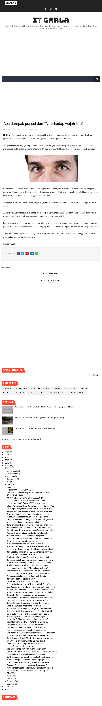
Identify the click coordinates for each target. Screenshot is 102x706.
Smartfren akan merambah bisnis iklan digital (26, 641)
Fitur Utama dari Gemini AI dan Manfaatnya (35, 428)
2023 (7, 457)
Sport (31, 393)
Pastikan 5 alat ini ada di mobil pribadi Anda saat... (27, 533)
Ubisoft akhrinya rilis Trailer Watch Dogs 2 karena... (27, 622)
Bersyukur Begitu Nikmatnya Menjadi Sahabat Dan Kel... (30, 611)
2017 (7, 465)
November (11, 474)
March (10, 679)
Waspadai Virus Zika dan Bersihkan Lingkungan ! (27, 665)
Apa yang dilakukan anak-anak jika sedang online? (27, 630)
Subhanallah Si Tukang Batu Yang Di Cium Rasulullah (29, 608)
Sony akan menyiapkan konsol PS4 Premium (25, 625)
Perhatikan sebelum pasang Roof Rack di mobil (26, 576)
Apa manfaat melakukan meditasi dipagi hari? (26, 536)
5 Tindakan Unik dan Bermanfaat (20, 490)
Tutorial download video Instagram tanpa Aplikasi (27, 600)
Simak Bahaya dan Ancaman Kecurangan (24, 606)
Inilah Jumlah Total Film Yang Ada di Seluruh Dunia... (28, 662)
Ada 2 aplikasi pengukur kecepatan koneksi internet (28, 546)
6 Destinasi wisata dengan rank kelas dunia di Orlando (29, 563)
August (10, 482)
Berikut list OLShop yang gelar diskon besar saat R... (28, 619)
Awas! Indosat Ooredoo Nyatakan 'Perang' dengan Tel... (30, 528)
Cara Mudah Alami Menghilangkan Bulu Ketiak (26, 654)
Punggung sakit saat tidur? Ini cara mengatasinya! (27, 517)
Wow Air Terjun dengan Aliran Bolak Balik (21, 439)
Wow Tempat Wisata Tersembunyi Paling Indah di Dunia (30, 668)
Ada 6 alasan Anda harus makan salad (23, 522)
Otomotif (57, 388)
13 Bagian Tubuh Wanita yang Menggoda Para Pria (28, 492)
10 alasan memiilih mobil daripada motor (24, 581)
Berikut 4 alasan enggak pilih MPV (21, 579)
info (33, 388)
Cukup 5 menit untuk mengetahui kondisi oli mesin (28, 573)
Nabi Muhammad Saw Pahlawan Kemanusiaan (26, 649)
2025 (7, 452)
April (9, 676)
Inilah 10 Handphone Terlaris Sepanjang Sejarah (27, 660)
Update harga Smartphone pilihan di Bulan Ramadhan (29, 598)
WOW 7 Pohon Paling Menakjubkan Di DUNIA (25, 498)
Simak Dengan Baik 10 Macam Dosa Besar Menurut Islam (31, 530)
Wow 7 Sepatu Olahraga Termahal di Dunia (24, 643)
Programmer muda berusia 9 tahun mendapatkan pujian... (31, 590)
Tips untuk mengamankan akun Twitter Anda (26, 627)
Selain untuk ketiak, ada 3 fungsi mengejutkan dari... (28, 557)
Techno (41, 393)
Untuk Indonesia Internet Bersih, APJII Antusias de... (28, 635)
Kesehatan (33, 129)
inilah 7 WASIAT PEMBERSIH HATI (21, 554)
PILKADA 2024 (71, 388)
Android (7, 388)
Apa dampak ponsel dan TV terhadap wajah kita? (27, 568)
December (11, 471)
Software (20, 393)
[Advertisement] (51, 53)
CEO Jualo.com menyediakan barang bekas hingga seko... (31, 587)
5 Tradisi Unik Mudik (15, 495)
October (10, 476)
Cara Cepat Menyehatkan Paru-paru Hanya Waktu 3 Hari (30, 509)
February (11, 681)
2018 (7, 463)
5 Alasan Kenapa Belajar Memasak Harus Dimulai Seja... (30, 511)
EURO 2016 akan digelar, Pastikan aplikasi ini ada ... (28, 614)
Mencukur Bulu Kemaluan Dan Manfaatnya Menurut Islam (31, 633)
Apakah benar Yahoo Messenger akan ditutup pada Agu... (31, 592)
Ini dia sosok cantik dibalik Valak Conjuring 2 (25, 544)
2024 (7, 455)
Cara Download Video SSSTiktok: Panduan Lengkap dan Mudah (45, 407)
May (9, 673)
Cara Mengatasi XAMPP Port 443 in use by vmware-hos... (30, 638)
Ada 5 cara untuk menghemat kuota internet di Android (30, 549)
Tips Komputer (55, 393)
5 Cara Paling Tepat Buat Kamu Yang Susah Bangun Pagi (30, 506)
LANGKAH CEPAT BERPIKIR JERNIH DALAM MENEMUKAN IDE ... (33, 652)
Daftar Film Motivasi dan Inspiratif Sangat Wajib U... (28, 670)
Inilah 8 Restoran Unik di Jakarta (20, 646)
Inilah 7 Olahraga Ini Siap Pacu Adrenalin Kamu (26, 501)
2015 (7, 687)
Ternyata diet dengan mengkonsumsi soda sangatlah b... (30, 519)
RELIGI (84, 388)
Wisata (82, 393)
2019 (7, 460)
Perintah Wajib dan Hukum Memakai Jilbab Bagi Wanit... (30, 584)
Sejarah (7, 393)
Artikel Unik (21, 388)
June (9, 487)
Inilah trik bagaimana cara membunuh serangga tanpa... (30, 538)
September (12, 479)
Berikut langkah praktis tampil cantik (22, 541)
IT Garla (51, 20)
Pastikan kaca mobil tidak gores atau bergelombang (40, 418)
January (10, 684)
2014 (7, 689)
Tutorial (70, 393)
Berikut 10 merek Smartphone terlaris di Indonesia (28, 603)
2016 (7, 468)
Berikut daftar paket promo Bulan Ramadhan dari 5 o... (29, 552)
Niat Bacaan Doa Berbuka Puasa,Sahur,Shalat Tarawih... (30, 657)
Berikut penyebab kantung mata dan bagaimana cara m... (31, 560)
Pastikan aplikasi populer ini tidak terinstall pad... (27, 617)
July (9, 484)
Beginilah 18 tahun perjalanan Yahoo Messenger (27, 595)
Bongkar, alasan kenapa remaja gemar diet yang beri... (29, 525)
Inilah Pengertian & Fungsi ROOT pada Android (26, 503)
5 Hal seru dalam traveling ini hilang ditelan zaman (27, 565)
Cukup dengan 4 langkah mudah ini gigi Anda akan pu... (29, 514)
